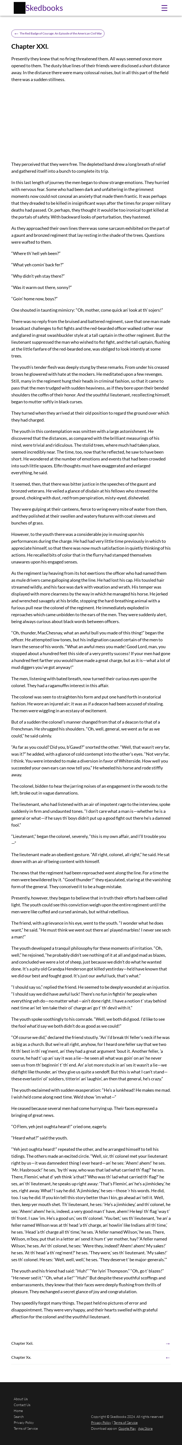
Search (19, 1416)
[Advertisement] (91, 121)
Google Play (127, 1428)
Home (18, 1411)
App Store (145, 1428)
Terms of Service (26, 1428)
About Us (21, 1399)
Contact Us (22, 1405)
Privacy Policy (24, 1422)
